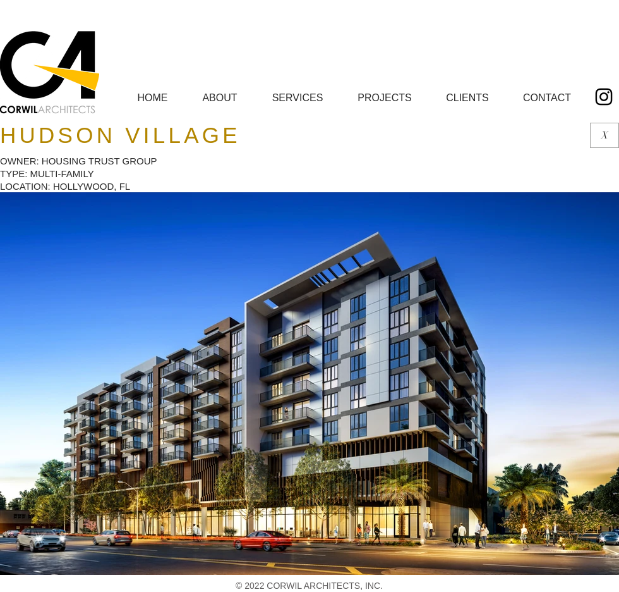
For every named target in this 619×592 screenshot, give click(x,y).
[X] (604, 135)
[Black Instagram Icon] (603, 96)
